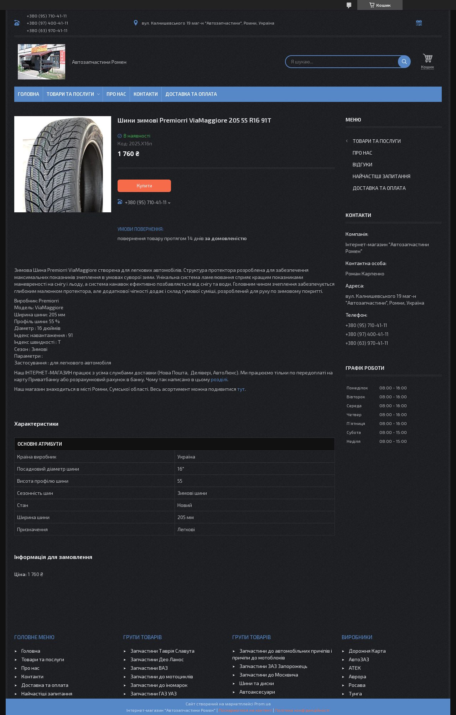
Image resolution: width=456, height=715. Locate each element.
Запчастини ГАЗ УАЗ (153, 693)
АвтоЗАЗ (359, 659)
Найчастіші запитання (381, 176)
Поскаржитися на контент (245, 710)
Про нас (116, 94)
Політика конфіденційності (302, 710)
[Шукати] (404, 61)
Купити (144, 185)
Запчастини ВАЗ (149, 668)
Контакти (146, 94)
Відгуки (362, 164)
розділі (219, 379)
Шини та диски (256, 683)
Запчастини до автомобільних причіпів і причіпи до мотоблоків (282, 654)
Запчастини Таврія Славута (162, 651)
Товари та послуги (70, 94)
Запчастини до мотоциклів (161, 676)
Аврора (357, 676)
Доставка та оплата (191, 94)
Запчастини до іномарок (158, 685)
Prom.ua (262, 703)
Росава (357, 685)
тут (241, 389)
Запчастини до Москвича (268, 675)
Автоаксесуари (257, 692)
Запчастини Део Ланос (157, 659)
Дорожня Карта (367, 651)
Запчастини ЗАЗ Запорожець (273, 666)
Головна (28, 94)
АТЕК (355, 668)
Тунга (355, 693)
